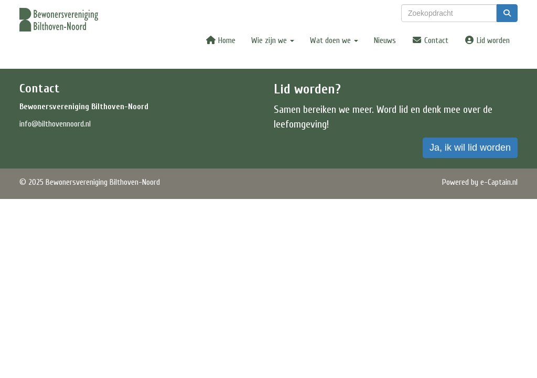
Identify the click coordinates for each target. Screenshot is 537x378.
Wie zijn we (272, 40)
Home (220, 40)
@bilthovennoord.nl (55, 124)
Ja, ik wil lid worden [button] (470, 147)
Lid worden (487, 40)
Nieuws (385, 40)
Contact (430, 40)
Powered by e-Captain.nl (480, 182)
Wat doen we (334, 40)
